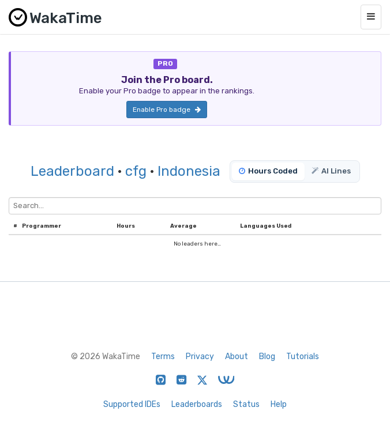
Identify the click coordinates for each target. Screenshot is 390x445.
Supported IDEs (131, 404)
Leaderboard (72, 171)
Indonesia (189, 171)
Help (279, 404)
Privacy (200, 356)
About (236, 356)
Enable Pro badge (167, 109)
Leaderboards (196, 404)
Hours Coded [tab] (268, 171)
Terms (163, 356)
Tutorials (302, 356)
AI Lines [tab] (331, 171)
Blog (267, 356)
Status (246, 404)
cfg (136, 171)
